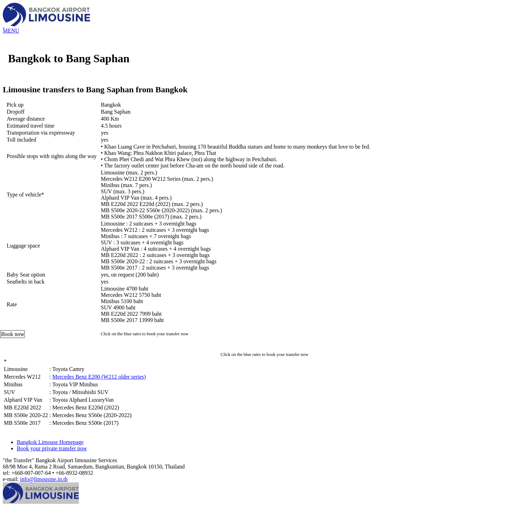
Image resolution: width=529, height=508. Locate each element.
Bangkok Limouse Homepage (50, 442)
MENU (11, 31)
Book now (12, 334)
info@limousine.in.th (44, 479)
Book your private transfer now (52, 448)
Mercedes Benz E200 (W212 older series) (99, 377)
